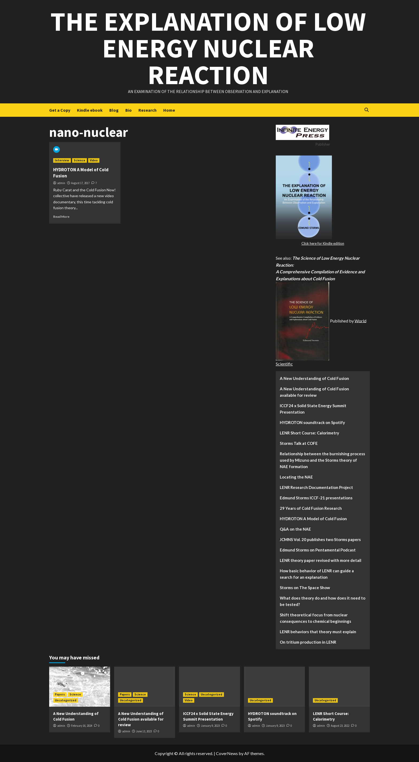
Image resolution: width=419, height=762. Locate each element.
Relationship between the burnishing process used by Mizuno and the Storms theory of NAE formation (322, 460)
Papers (60, 694)
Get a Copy (59, 110)
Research (147, 110)
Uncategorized (65, 700)
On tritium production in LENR (308, 642)
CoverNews (227, 753)
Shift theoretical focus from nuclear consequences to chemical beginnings (315, 618)
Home (169, 110)
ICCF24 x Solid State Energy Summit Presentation (313, 408)
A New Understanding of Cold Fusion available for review (314, 392)
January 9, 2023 (210, 726)
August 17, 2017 (80, 183)
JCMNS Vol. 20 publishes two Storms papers (320, 539)
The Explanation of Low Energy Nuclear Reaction (208, 48)
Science (79, 160)
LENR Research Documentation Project (316, 487)
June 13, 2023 (144, 731)
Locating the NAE (296, 477)
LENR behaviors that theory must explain (318, 631)
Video (94, 160)
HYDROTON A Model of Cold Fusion (313, 518)
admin (61, 183)
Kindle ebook (90, 110)
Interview (62, 160)
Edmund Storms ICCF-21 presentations (316, 497)
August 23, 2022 (340, 726)
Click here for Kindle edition (322, 243)
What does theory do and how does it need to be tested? (322, 601)
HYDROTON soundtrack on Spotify (312, 422)
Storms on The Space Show (305, 587)
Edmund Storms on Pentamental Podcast (318, 549)
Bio (128, 110)
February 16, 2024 (81, 726)
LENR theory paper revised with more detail (320, 560)
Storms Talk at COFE (299, 443)
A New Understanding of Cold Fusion (314, 378)
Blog (114, 110)
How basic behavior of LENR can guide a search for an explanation (317, 574)
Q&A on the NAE (295, 529)
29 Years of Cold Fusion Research (311, 508)
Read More (61, 217)
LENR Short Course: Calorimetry (309, 432)
